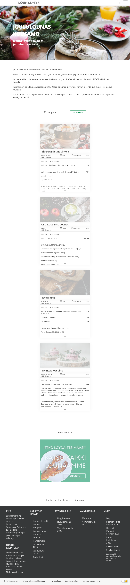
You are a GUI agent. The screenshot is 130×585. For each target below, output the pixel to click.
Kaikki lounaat (113, 546)
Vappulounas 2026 (39, 552)
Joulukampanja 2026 (64, 523)
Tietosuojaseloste (72, 581)
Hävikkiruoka (39, 540)
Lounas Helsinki (40, 521)
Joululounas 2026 (38, 546)
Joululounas (63, 500)
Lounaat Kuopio (37, 536)
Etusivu (49, 500)
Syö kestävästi (113, 550)
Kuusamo (78, 112)
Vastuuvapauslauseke (92, 581)
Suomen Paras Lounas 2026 (113, 523)
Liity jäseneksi (63, 518)
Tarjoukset (38, 557)
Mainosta (86, 518)
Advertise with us (89, 523)
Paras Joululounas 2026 (111, 540)
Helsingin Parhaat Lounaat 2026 (112, 531)
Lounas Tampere (37, 526)
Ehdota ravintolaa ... (15, 572)
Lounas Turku (39, 531)
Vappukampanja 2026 (65, 529)
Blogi (108, 518)
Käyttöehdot (56, 581)
